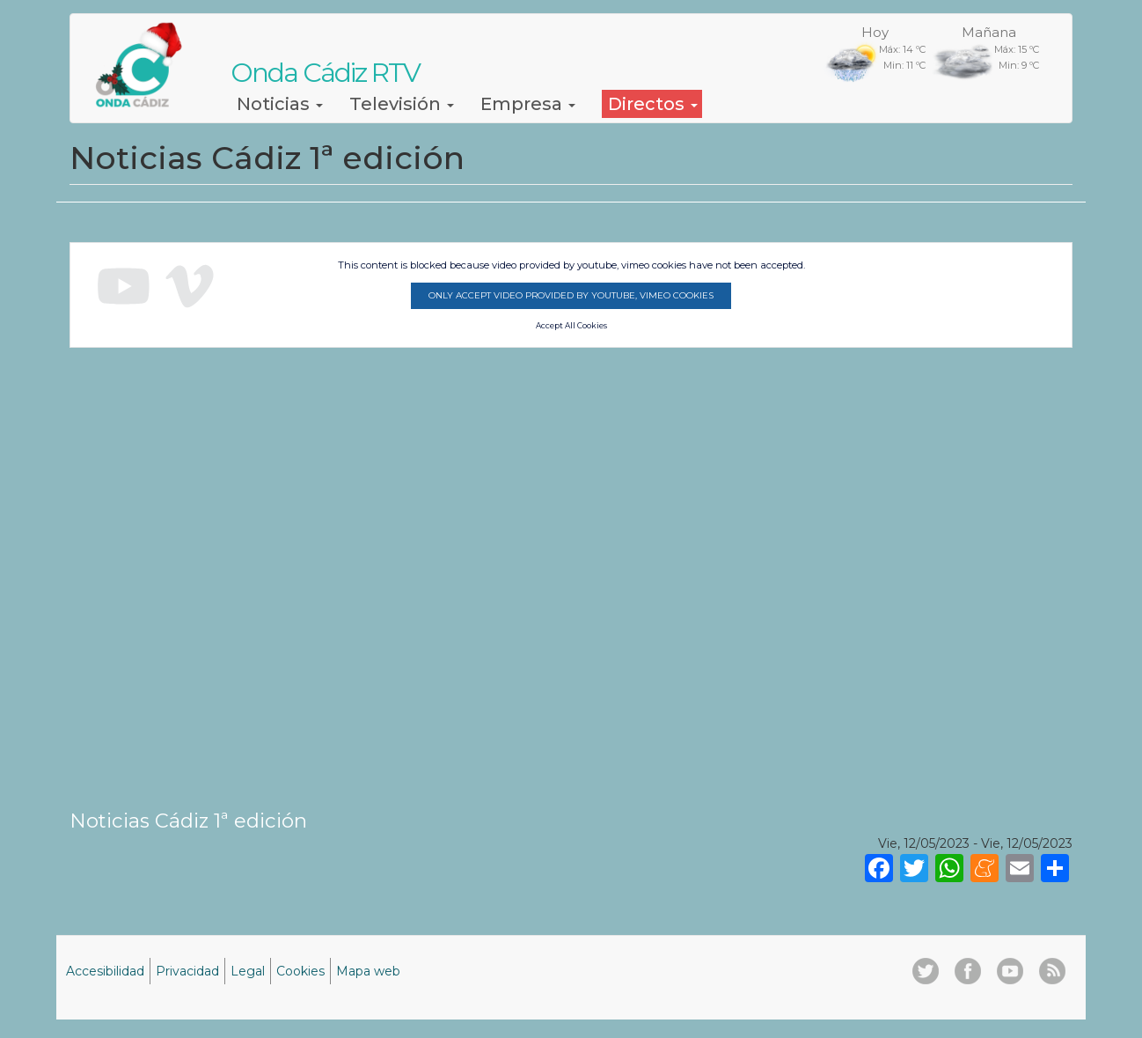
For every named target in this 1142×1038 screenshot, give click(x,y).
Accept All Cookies (571, 325)
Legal (248, 971)
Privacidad (187, 971)
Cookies (300, 971)
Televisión (401, 103)
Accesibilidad (105, 971)
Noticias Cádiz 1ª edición (188, 820)
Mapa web (368, 971)
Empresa (527, 103)
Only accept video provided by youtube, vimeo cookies (571, 295)
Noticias (280, 103)
